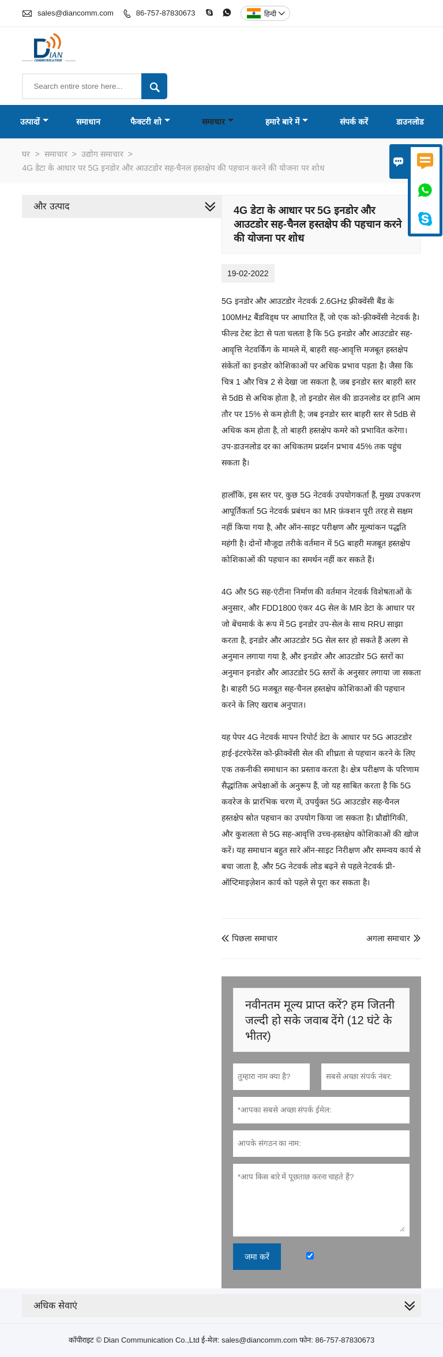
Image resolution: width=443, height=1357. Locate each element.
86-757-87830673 (166, 13)
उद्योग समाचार (102, 154)
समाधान (88, 121)
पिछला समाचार (249, 938)
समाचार (218, 121)
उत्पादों (34, 121)
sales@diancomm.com (75, 13)
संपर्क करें (354, 121)
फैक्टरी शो (150, 121)
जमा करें (257, 1256)
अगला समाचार (388, 938)
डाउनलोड (409, 121)
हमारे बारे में (286, 121)
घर (26, 154)
